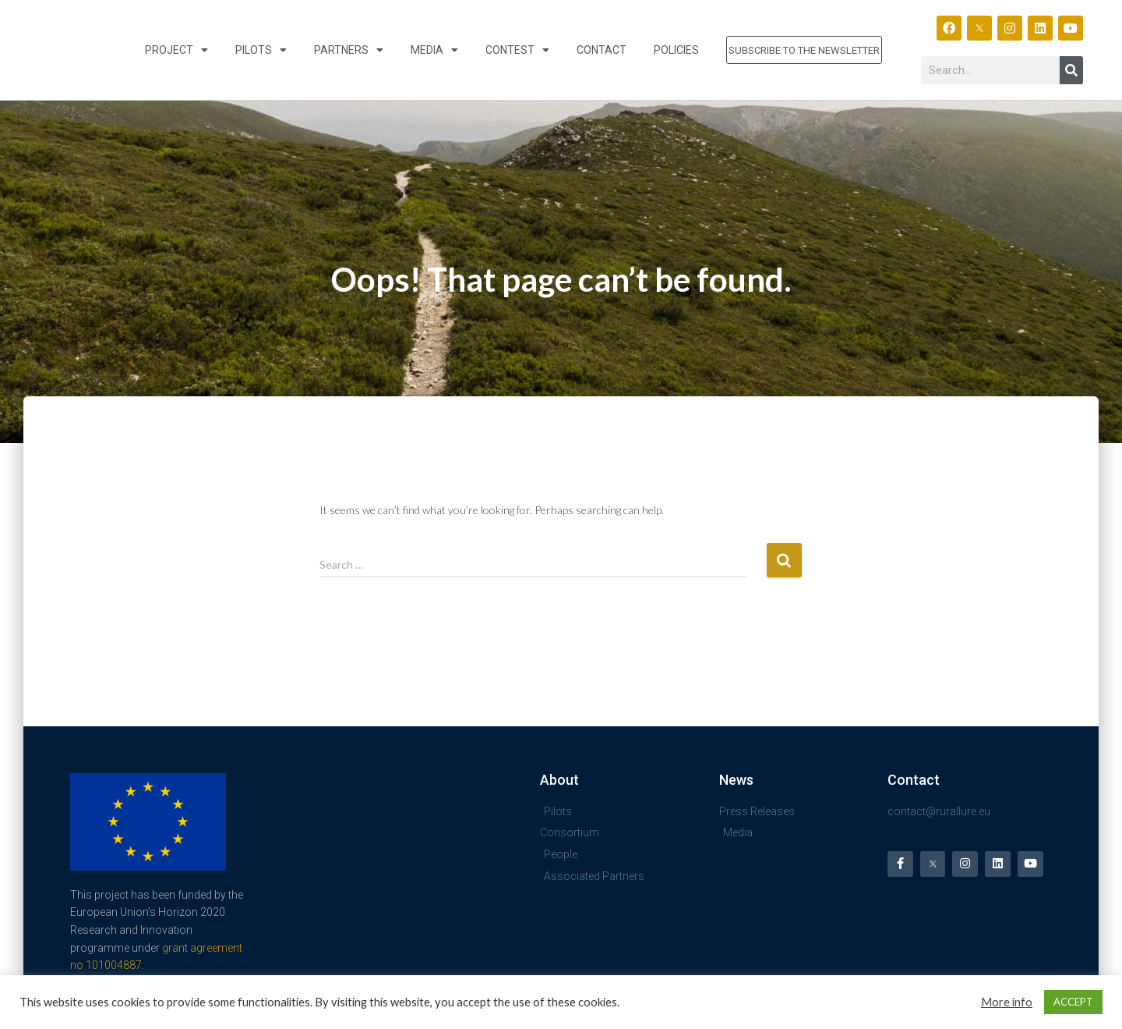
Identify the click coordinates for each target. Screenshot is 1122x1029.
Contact (601, 50)
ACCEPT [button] (1073, 1001)
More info (1006, 1002)
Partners (348, 50)
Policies (676, 50)
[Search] (1071, 70)
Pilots (261, 50)
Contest (517, 50)
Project (176, 50)
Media (434, 50)
